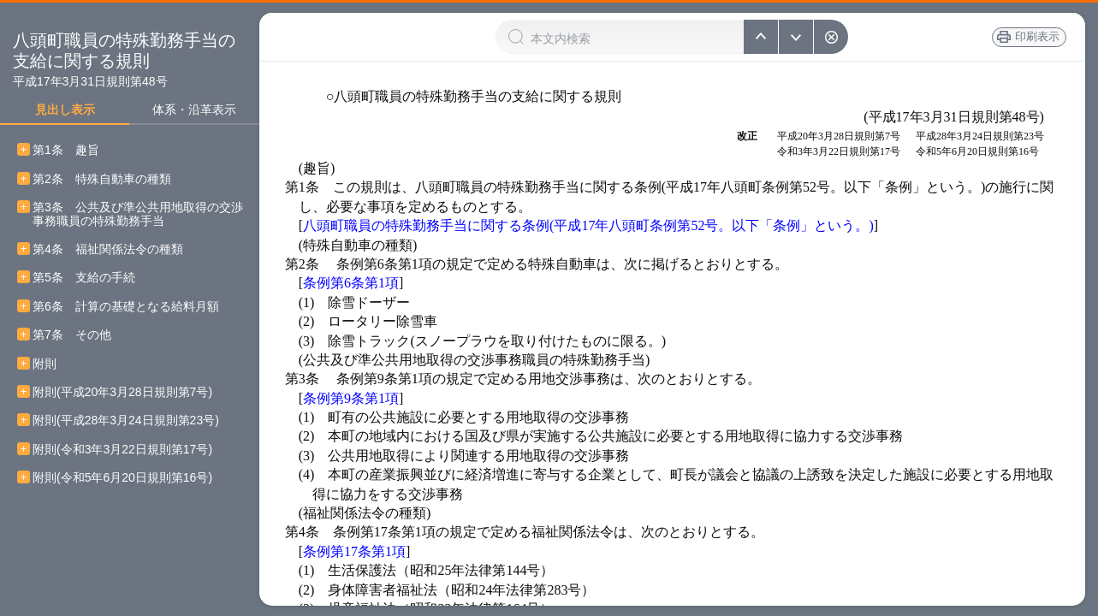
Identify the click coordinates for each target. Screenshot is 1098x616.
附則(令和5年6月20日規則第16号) (122, 477)
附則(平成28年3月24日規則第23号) (126, 420)
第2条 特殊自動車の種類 (102, 179)
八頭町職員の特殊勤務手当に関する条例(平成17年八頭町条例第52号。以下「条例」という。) (588, 225)
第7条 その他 (72, 335)
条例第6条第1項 (351, 282)
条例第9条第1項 (351, 398)
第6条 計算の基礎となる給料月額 (126, 306)
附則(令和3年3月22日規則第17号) (122, 449)
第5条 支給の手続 (84, 277)
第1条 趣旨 (66, 150)
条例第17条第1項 (354, 551)
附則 (44, 364)
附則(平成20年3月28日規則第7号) (122, 392)
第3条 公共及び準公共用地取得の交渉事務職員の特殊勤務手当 (138, 214)
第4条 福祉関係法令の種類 (108, 249)
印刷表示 (1029, 37)
